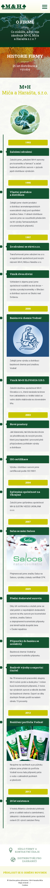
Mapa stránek (23, 883)
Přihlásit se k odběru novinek (25, 872)
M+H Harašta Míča (36, 880)
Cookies (25, 885)
